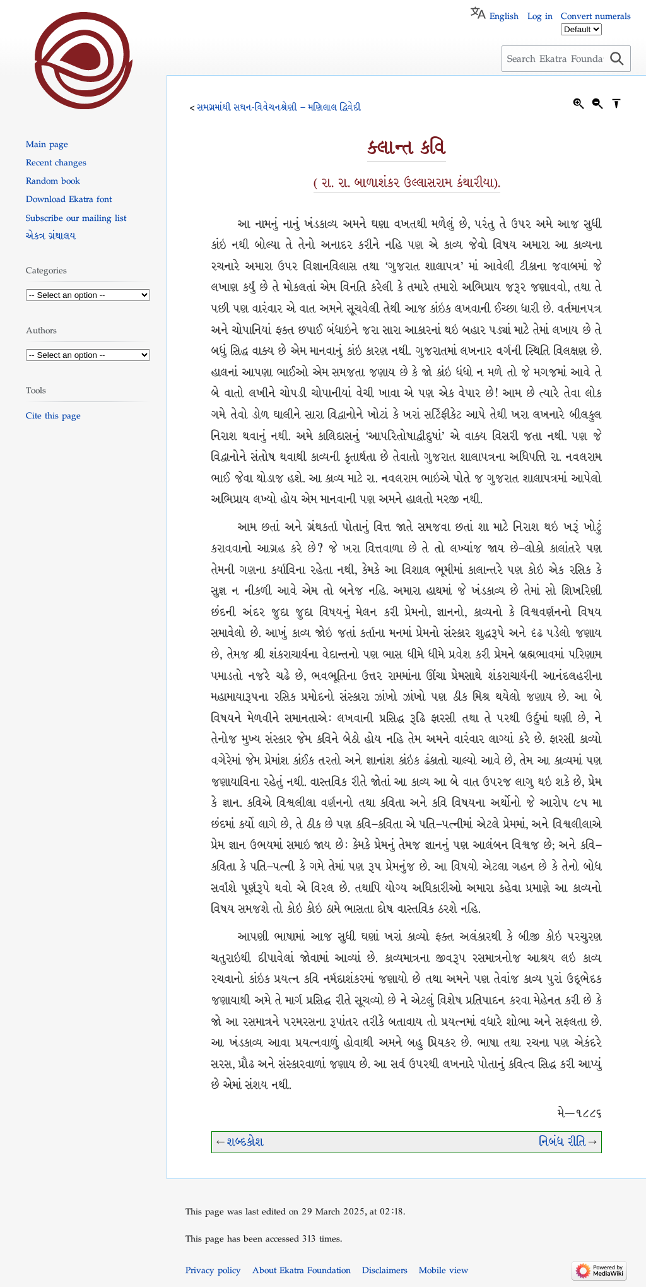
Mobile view (443, 1270)
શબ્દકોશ (245, 1142)
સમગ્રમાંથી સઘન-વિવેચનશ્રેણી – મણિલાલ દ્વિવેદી (279, 107)
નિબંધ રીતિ (562, 1142)
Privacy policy (213, 1270)
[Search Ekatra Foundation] (566, 58)
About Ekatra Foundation (301, 1270)
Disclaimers (385, 1270)
